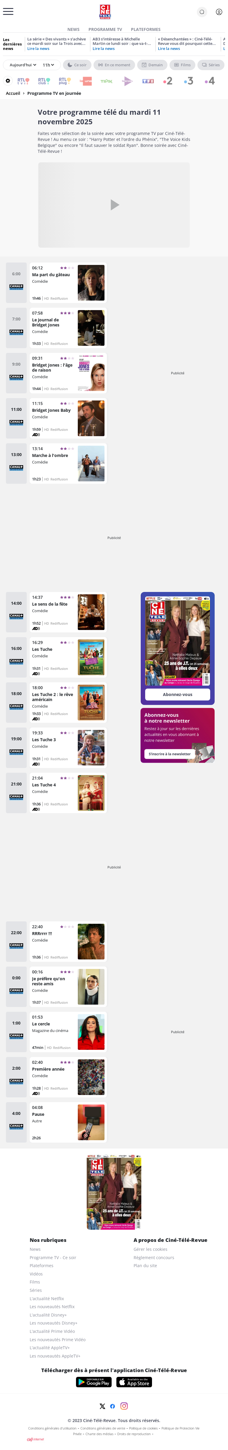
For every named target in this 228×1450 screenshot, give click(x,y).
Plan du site (145, 1265)
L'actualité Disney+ (48, 1315)
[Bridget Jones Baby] (68, 418)
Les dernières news (12, 44)
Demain (152, 64)
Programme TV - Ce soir (53, 1257)
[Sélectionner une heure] (48, 65)
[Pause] (68, 1122)
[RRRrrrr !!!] (68, 941)
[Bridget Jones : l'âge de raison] (68, 373)
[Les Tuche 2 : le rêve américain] (68, 702)
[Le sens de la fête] (68, 612)
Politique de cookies (143, 1428)
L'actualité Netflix (47, 1298)
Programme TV (105, 29)
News (73, 29)
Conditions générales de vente (102, 1428)
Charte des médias (99, 1434)
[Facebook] (112, 1406)
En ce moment (114, 64)
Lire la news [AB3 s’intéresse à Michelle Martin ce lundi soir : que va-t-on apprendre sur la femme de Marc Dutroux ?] (104, 48)
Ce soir (77, 64)
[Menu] (5, 13)
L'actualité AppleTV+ (50, 1347)
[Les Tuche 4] (68, 793)
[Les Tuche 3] (68, 748)
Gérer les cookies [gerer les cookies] (150, 1249)
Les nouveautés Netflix (52, 1306)
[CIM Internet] (114, 1440)
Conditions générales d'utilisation (52, 1428)
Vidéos (36, 1274)
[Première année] (68, 1077)
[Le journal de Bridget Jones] (68, 328)
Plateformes (146, 29)
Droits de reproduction (134, 1434)
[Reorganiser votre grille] (8, 81)
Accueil (13, 93)
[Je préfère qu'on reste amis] (68, 987)
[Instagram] (124, 1406)
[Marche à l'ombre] (68, 463)
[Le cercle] (68, 1032)
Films (182, 64)
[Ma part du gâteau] (68, 283)
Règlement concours (154, 1257)
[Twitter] (102, 1406)
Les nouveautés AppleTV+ (55, 1356)
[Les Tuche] (68, 657)
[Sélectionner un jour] (23, 65)
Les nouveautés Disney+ (53, 1323)
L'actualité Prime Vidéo (52, 1331)
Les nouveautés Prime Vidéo (58, 1339)
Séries (211, 64)
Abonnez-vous (177, 694)
